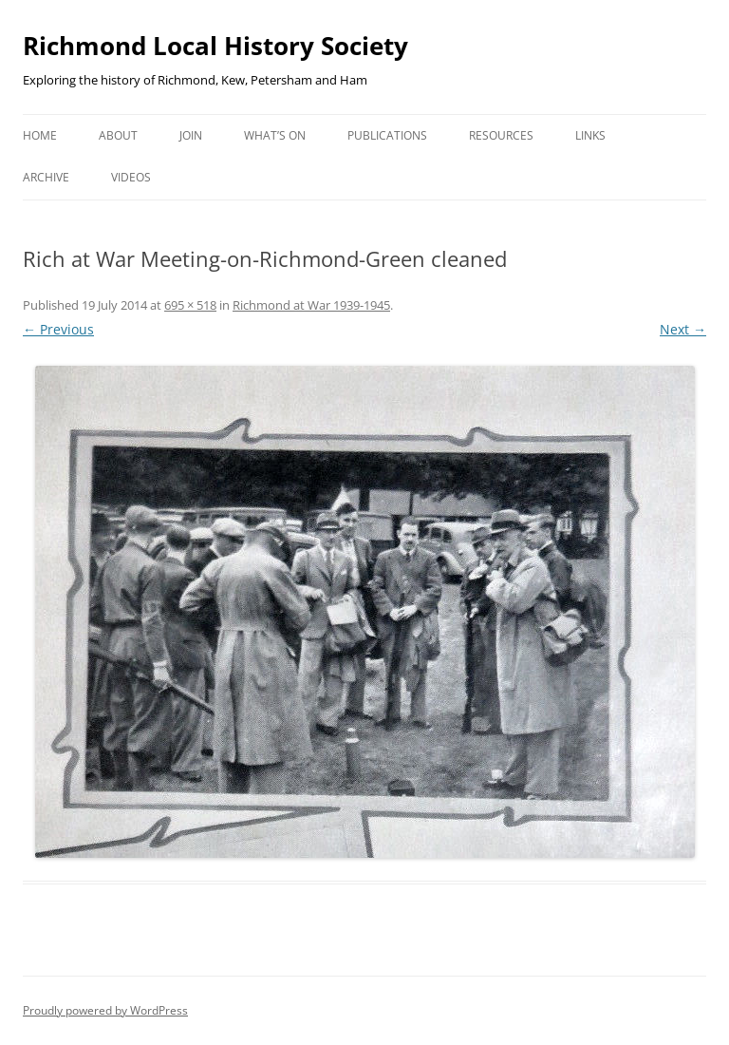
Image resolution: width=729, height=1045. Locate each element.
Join (190, 135)
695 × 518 (190, 305)
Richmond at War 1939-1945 (311, 305)
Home (40, 135)
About (118, 135)
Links (590, 135)
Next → (683, 329)
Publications (387, 135)
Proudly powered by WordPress (105, 1010)
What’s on (275, 135)
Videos (131, 177)
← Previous (58, 329)
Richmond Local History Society (215, 45)
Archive (46, 177)
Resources (501, 135)
